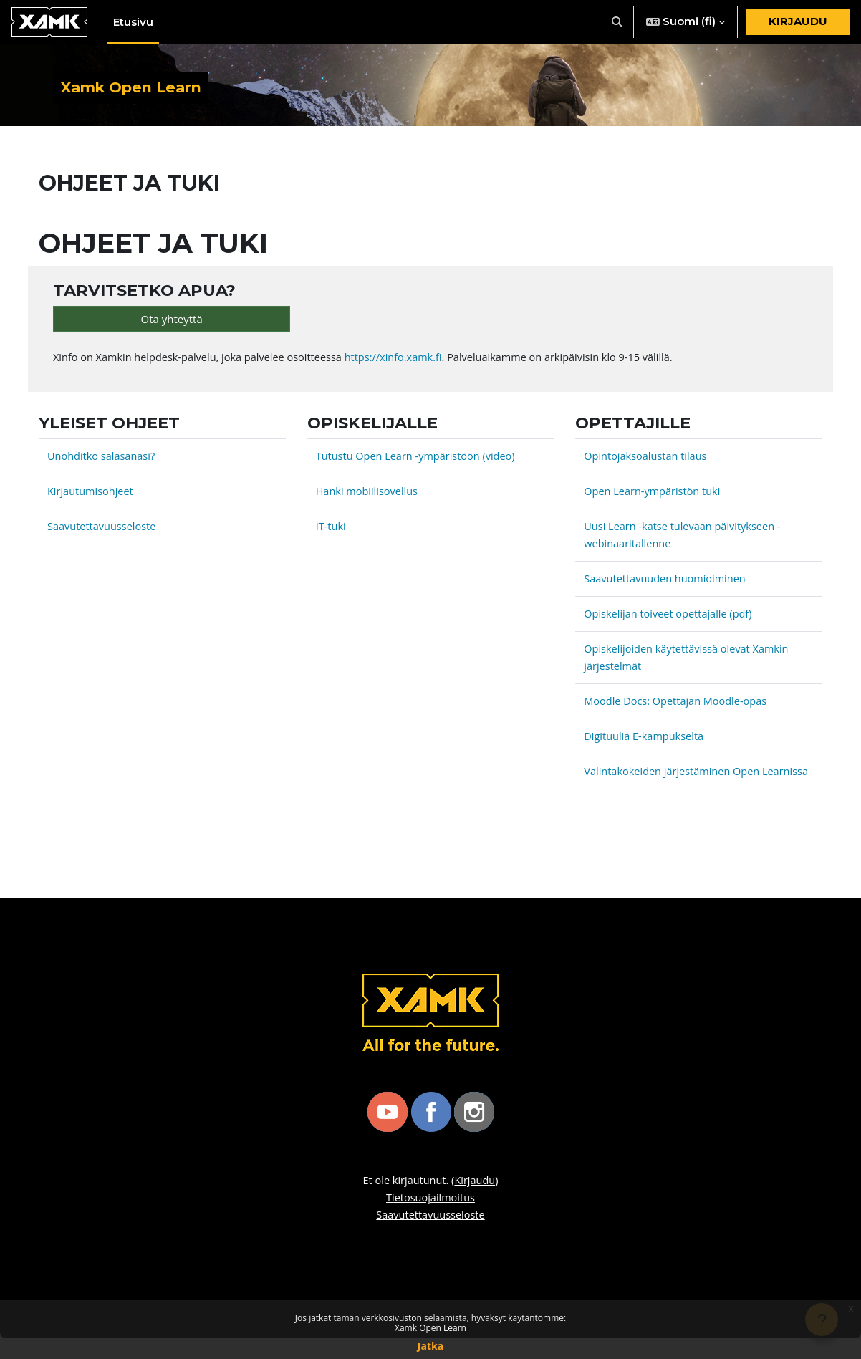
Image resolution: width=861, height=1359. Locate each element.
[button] (618, 22)
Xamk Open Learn (430, 1328)
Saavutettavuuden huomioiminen (667, 582)
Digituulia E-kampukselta (646, 740)
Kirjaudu (798, 21)
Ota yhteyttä (172, 321)
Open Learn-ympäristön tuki (654, 495)
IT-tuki (331, 530)
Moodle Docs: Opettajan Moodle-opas (678, 705)
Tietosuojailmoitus (430, 1218)
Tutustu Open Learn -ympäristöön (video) (419, 460)
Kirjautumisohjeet (91, 495)
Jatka (430, 1346)
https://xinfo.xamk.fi (405, 361)
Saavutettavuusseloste (103, 530)
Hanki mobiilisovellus (368, 495)
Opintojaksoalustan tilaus (647, 460)
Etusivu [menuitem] (133, 22)
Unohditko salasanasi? (103, 460)
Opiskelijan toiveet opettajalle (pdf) (671, 617)
